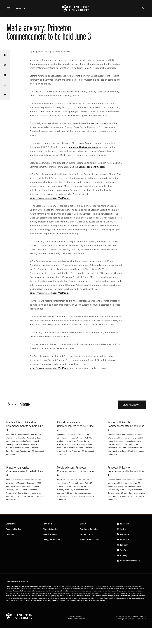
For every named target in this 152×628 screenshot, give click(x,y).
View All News (131, 404)
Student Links (86, 534)
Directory (10, 534)
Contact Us (11, 523)
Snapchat (124, 539)
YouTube (124, 550)
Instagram (124, 534)
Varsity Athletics (50, 534)
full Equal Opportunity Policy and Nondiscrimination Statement (84, 600)
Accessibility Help (14, 529)
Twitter (123, 529)
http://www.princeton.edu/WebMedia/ (50, 197)
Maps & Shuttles (50, 529)
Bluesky (123, 555)
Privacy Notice (141, 619)
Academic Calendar (89, 529)
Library (83, 523)
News (18, 8)
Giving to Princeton (51, 539)
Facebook (124, 523)
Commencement (92, 166)
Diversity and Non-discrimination (17, 581)
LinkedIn (124, 544)
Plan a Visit (48, 523)
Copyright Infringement (126, 619)
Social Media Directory (130, 560)
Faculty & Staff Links (89, 539)
